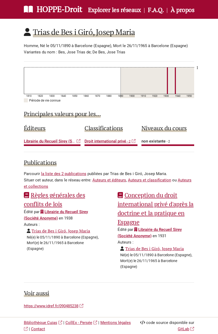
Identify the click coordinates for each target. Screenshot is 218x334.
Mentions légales (115, 322)
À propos (182, 10)
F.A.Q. (155, 10)
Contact (38, 329)
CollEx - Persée (78, 322)
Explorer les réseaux (114, 10)
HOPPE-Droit (59, 9)
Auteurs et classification (149, 180)
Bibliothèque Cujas (40, 322)
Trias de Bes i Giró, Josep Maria (61, 231)
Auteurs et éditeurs (109, 180)
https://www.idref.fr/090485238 (51, 306)
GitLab (183, 329)
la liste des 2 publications (63, 173)
